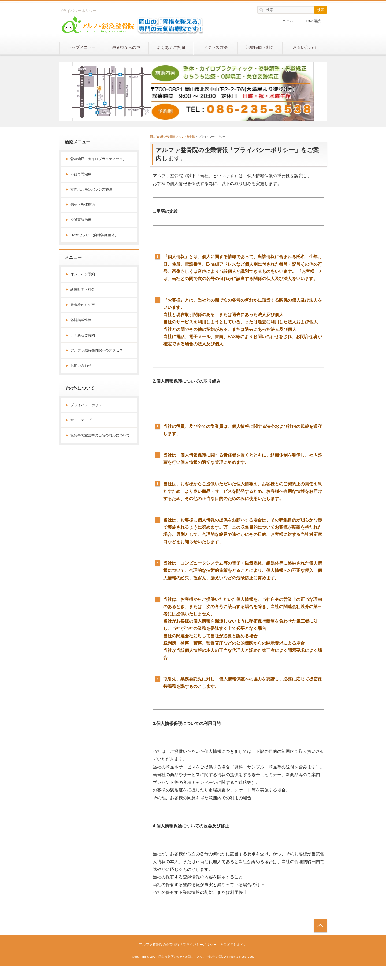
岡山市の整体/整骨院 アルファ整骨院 (172, 136)
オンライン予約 (82, 274)
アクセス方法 (215, 47)
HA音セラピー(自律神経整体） (94, 235)
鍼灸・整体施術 (82, 204)
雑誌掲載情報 (80, 320)
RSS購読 (313, 21)
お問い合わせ (305, 47)
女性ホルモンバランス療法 (91, 189)
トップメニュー (82, 47)
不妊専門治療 (80, 174)
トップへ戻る (320, 925)
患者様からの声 (126, 47)
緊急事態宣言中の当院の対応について (100, 435)
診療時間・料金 (260, 47)
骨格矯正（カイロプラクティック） (98, 159)
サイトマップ (80, 420)
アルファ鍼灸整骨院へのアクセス (96, 350)
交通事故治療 (80, 220)
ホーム (288, 21)
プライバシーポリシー (87, 405)
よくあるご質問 (171, 47)
